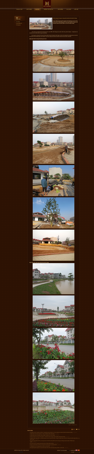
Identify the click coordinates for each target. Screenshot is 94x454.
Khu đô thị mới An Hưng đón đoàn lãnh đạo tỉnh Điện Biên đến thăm (44, 443)
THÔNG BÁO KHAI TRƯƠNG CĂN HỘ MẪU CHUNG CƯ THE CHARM (44, 435)
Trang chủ (19, 9)
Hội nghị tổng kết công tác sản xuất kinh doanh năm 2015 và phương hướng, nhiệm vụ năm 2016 (49, 447)
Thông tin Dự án (48, 9)
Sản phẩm (60, 9)
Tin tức (37, 9)
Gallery (68, 9)
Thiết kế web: (18, 452)
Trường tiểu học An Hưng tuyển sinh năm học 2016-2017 (42, 446)
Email (78, 429)
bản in (73, 429)
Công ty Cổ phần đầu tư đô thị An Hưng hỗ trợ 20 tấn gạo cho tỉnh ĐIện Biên (45, 444)
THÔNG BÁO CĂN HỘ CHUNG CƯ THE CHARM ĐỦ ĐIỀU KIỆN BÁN (44, 433)
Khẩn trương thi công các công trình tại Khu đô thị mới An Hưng (65, 18)
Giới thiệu (29, 9)
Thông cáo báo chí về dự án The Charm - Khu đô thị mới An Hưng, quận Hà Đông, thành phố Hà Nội (49, 436)
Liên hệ (76, 9)
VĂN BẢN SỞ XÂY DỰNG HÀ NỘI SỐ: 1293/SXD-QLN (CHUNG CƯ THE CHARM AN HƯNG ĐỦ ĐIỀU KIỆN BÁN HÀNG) (53, 432)
